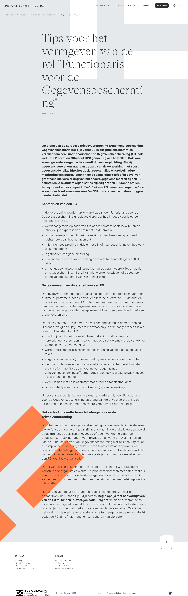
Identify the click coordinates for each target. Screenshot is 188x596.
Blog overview (11, 15)
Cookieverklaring (129, 593)
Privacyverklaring (114, 593)
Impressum (100, 593)
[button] (177, 5)
